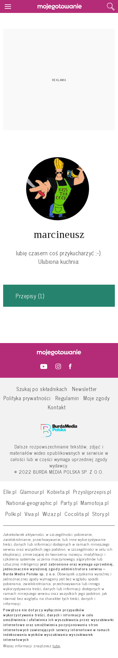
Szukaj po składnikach (41, 389)
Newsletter (84, 389)
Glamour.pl (32, 491)
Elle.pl (10, 491)
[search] (111, 7)
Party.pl (69, 503)
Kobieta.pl (58, 491)
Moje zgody (96, 398)
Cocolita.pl (77, 514)
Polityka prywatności (27, 398)
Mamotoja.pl (95, 503)
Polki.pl (13, 514)
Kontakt (57, 407)
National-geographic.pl (32, 503)
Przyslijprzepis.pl (92, 491)
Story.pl (101, 514)
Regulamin (67, 398)
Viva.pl (32, 514)
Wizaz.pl (52, 514)
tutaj (56, 646)
